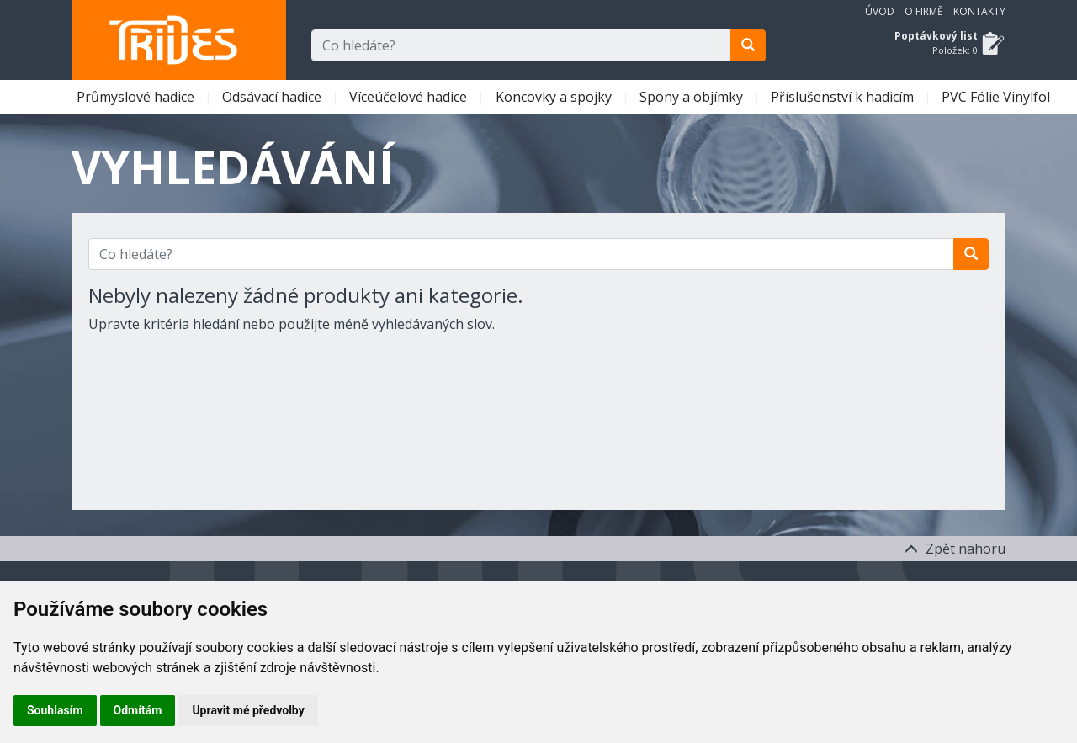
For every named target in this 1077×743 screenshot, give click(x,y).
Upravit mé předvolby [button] (248, 710)
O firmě (924, 11)
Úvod (879, 11)
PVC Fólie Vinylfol (997, 97)
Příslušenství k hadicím (844, 97)
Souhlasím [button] (55, 710)
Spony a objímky (692, 97)
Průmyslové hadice (137, 97)
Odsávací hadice (273, 97)
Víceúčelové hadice (409, 97)
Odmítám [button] (138, 710)
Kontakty (979, 11)
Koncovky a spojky (555, 97)
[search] (748, 45)
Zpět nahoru (955, 548)
